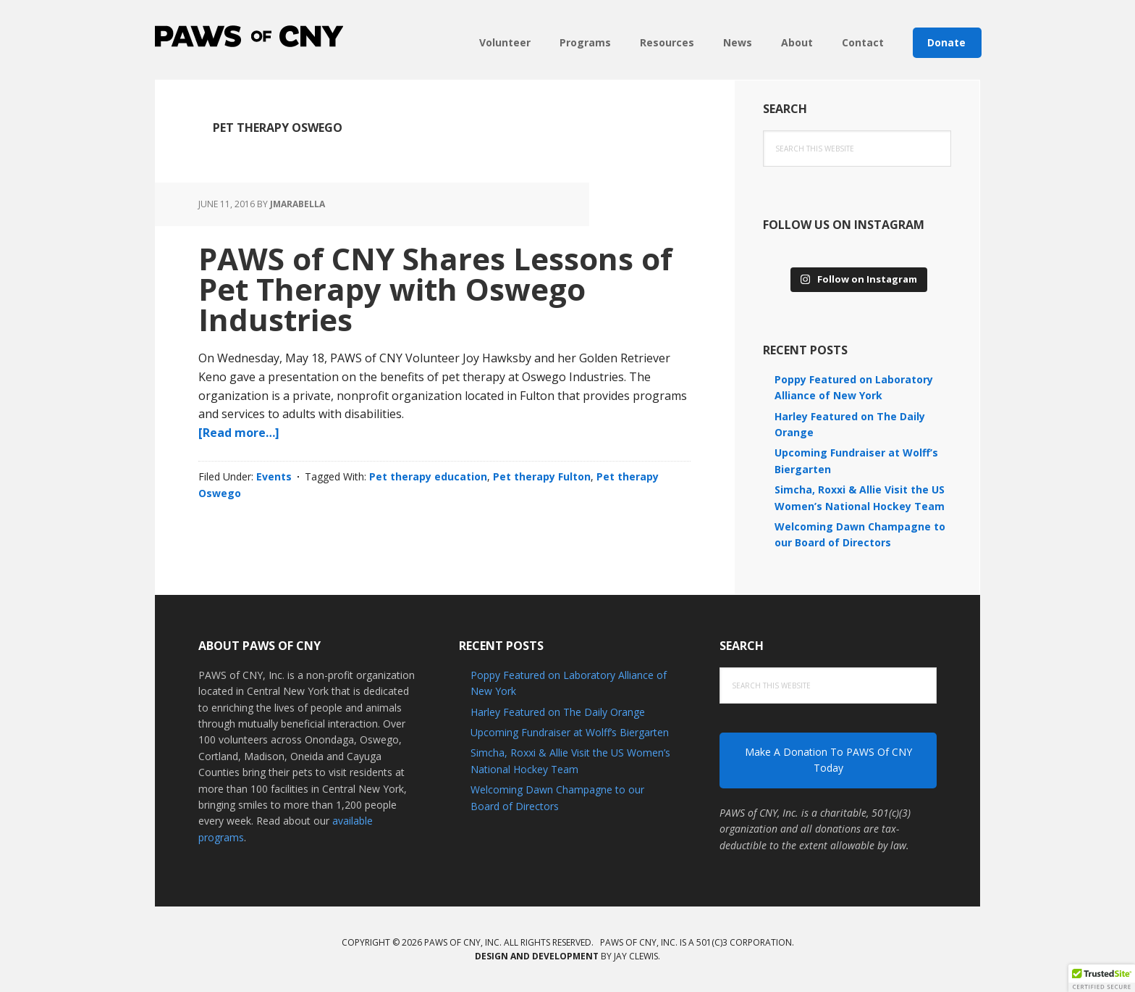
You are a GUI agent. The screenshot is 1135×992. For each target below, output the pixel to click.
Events (274, 476)
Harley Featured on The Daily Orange (558, 712)
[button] (1101, 978)
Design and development (537, 956)
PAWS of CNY (249, 36)
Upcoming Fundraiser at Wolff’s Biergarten (570, 732)
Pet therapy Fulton (542, 476)
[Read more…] (238, 433)
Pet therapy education (428, 476)
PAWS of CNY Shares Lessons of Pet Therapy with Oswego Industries (435, 289)
